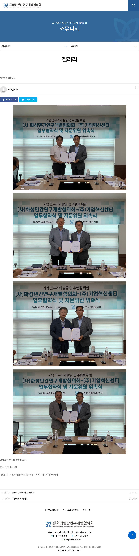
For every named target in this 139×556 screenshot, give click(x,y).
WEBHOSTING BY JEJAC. (69, 550)
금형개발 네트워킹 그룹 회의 (24, 492)
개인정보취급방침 (51, 510)
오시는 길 (86, 510)
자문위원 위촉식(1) (20, 499)
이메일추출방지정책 (70, 510)
